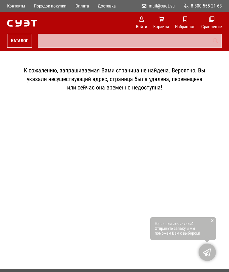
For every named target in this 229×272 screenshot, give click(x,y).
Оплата (82, 6)
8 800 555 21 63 (206, 6)
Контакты (16, 6)
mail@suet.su (162, 6)
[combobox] (130, 41)
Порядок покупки (50, 6)
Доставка (107, 6)
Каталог (19, 40)
